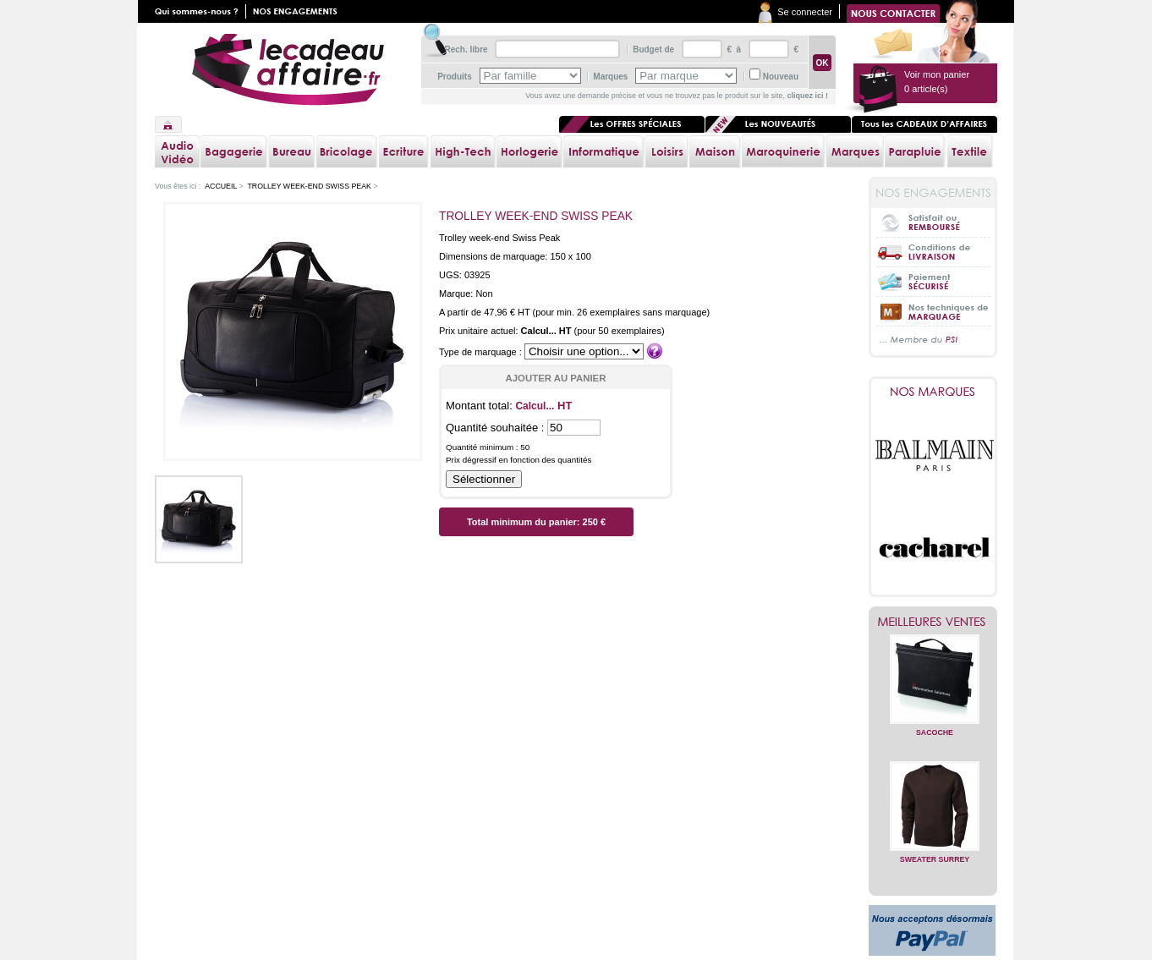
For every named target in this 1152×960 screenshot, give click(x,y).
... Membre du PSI (933, 340)
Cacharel (934, 548)
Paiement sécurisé (933, 281)
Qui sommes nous (200, 11)
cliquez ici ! (807, 95)
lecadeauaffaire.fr (288, 69)
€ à (733, 49)
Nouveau (780, 76)
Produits (454, 76)
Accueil (168, 124)
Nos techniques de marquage (933, 311)
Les (778, 124)
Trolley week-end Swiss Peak (309, 186)
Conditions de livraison (933, 251)
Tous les (924, 124)
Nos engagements (298, 11)
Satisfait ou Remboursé (933, 222)
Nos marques (933, 391)
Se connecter (804, 12)
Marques (610, 76)
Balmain (934, 455)
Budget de (653, 49)
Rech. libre (465, 49)
